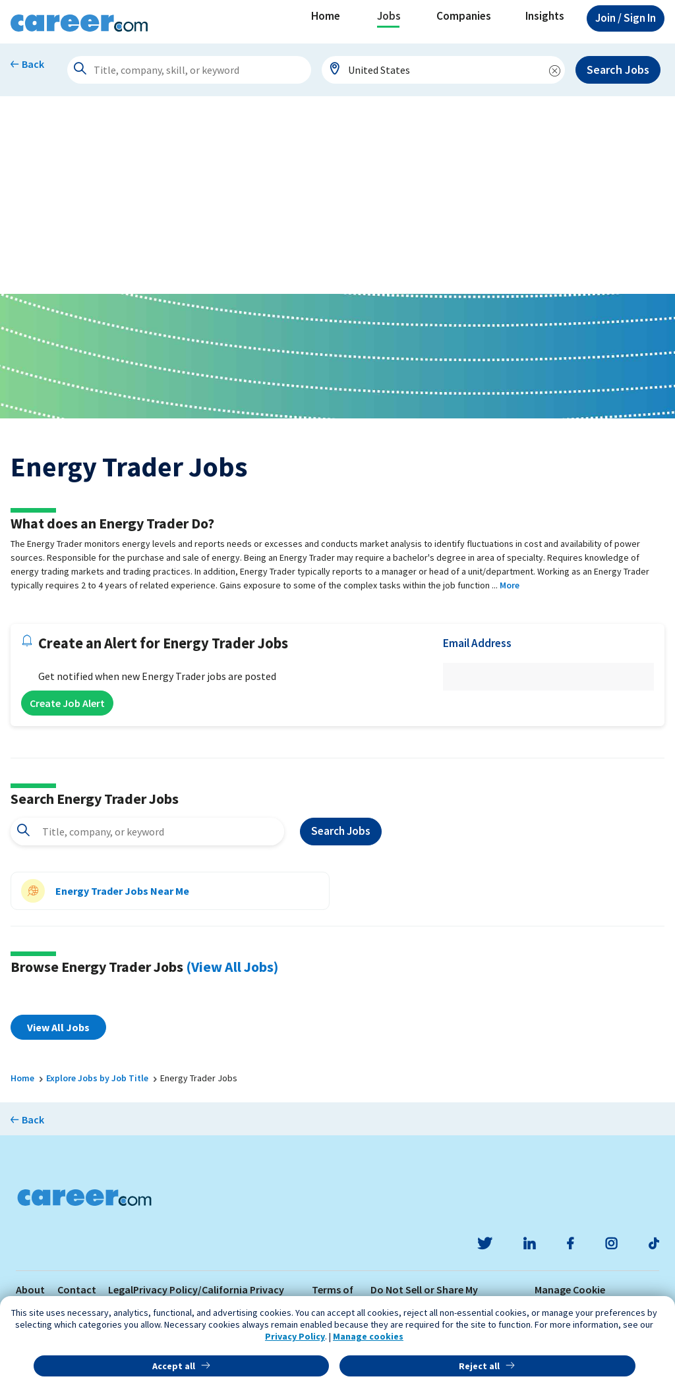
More (509, 585)
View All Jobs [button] (58, 1027)
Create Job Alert (67, 703)
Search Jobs (618, 69)
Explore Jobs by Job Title (97, 1078)
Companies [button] (463, 16)
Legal (120, 1289)
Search (340, 831)
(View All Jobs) (232, 966)
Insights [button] (544, 16)
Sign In (625, 18)
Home (325, 16)
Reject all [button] (479, 1366)
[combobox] (444, 70)
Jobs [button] (389, 16)
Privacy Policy (295, 1336)
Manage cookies (368, 1336)
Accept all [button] (173, 1366)
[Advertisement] (337, 195)
